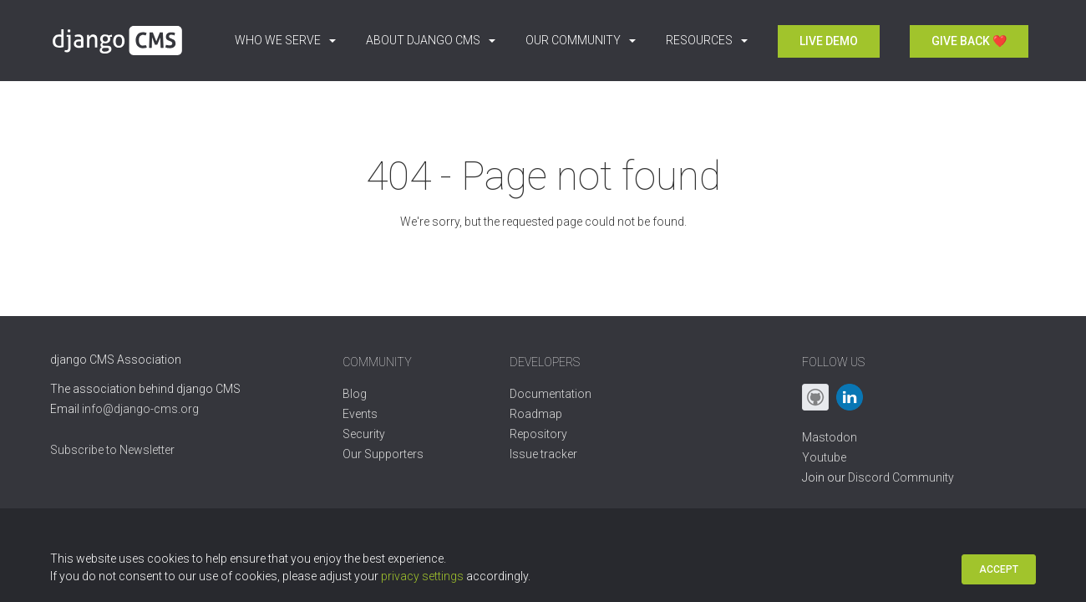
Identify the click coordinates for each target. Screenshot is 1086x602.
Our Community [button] (580, 40)
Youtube (824, 457)
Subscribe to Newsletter (112, 450)
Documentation (550, 393)
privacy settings (422, 576)
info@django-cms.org (140, 409)
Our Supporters (383, 454)
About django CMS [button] (430, 40)
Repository (538, 434)
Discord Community (901, 477)
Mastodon (829, 437)
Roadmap (536, 414)
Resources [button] (707, 40)
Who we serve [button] (285, 40)
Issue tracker (543, 454)
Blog (355, 393)
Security (364, 434)
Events (360, 414)
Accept (998, 569)
